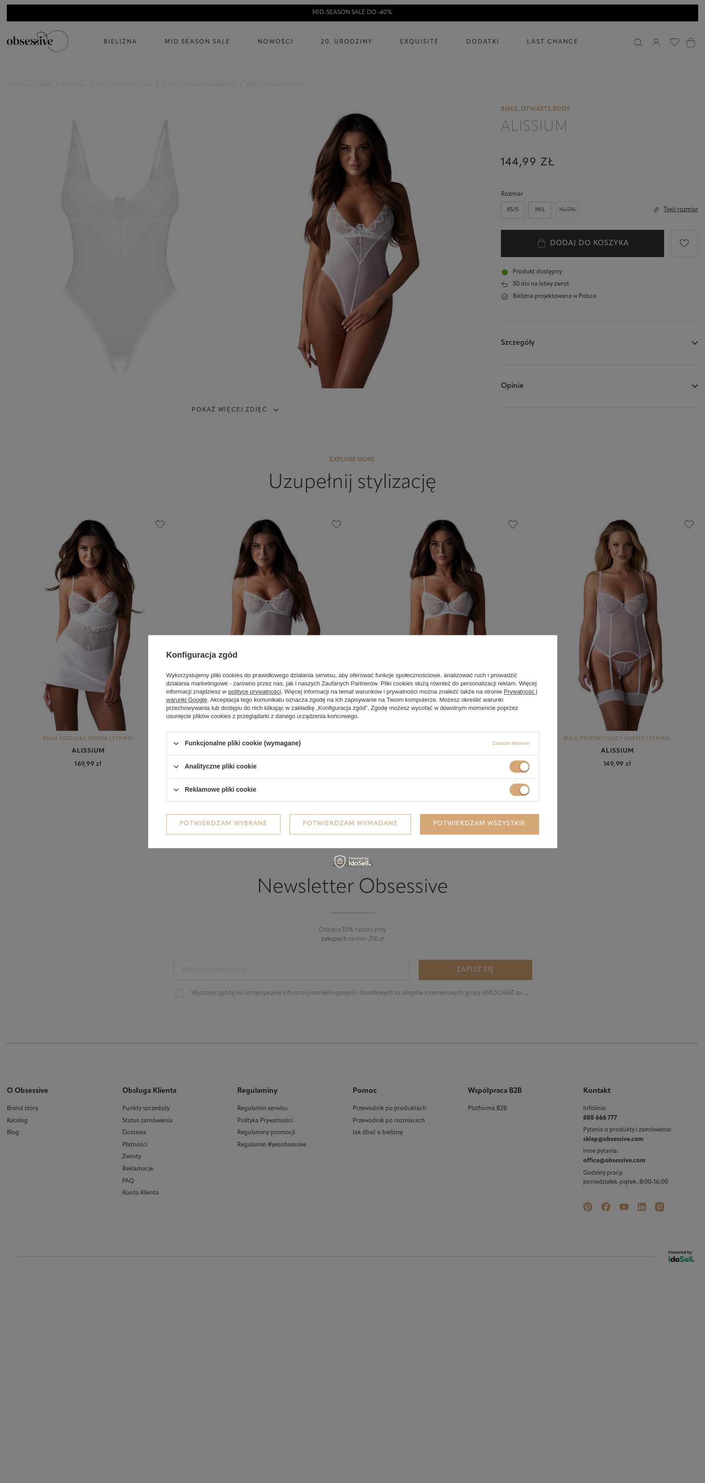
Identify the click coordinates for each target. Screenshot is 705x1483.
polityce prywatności (254, 691)
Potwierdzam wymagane (350, 823)
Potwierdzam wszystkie (479, 823)
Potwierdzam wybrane (223, 823)
